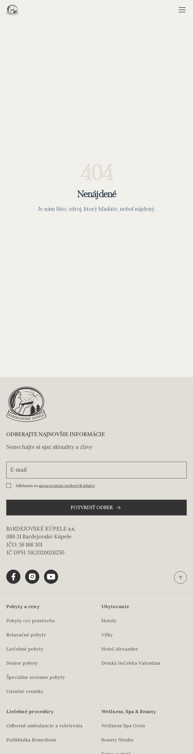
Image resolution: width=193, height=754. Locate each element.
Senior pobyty (22, 663)
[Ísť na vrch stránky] (180, 577)
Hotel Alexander (119, 649)
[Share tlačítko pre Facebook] (13, 577)
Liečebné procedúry (30, 711)
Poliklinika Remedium (31, 740)
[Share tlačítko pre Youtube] (51, 577)
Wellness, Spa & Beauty (128, 711)
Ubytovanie (115, 606)
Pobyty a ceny (23, 606)
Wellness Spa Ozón (123, 726)
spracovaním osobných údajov (67, 486)
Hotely (109, 621)
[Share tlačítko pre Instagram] (32, 577)
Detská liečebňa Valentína (130, 663)
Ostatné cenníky (24, 691)
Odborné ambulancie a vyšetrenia (44, 726)
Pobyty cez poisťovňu (30, 621)
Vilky (107, 635)
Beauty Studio (117, 740)
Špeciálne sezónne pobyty (35, 677)
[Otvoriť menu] (182, 10)
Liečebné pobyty (24, 649)
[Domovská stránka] (12, 10)
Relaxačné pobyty (26, 635)
